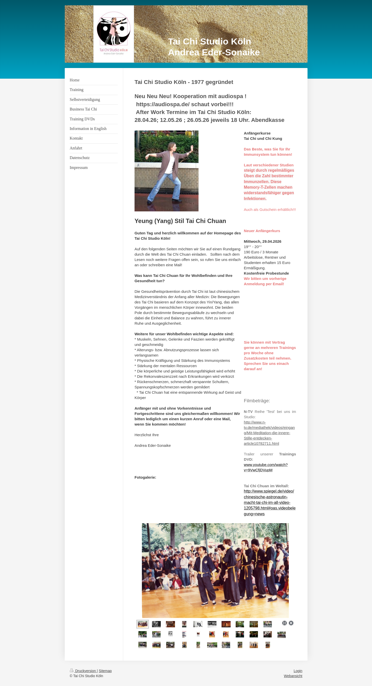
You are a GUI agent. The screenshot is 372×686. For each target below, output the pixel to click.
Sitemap (105, 671)
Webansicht (293, 676)
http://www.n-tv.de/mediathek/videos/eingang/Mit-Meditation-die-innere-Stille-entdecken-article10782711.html (269, 433)
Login (298, 671)
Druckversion (83, 671)
